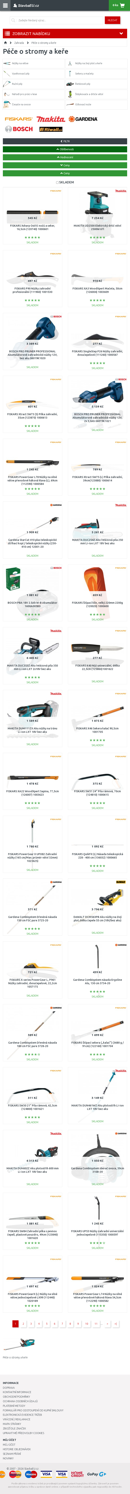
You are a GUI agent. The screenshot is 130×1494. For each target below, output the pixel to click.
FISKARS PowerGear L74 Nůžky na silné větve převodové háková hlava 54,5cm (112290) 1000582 (97, 1297)
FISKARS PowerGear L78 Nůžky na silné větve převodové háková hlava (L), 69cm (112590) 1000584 (32, 480)
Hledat (112, 20)
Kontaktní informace (17, 1392)
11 (96, 1323)
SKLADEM (66, 182)
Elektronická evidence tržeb (22, 1414)
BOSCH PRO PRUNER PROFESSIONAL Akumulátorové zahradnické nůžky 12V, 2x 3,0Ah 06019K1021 (97, 418)
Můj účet (9, 1444)
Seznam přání (12, 1453)
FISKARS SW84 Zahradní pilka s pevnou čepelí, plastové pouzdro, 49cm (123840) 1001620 (32, 1235)
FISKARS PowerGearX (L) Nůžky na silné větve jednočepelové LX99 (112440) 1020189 (32, 1297)
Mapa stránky (12, 1423)
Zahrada (19, 42)
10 (86, 1323)
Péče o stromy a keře (43, 42)
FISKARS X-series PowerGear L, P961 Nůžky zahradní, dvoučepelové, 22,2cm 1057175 (32, 983)
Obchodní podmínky (16, 1396)
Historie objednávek (17, 1449)
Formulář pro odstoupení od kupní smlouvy (33, 1410)
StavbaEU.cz (31, 1468)
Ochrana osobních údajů (20, 1401)
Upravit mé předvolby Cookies (23, 1433)
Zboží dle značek (14, 1428)
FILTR (65, 141)
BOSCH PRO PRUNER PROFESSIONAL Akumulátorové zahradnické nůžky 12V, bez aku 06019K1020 (32, 355)
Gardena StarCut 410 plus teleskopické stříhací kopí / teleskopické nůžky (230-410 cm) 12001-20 (32, 543)
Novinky (8, 1458)
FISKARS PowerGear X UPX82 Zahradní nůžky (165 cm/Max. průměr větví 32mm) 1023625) (32, 858)
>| (116, 1323)
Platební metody (14, 1405)
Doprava (9, 1387)
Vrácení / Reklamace (16, 1419)
